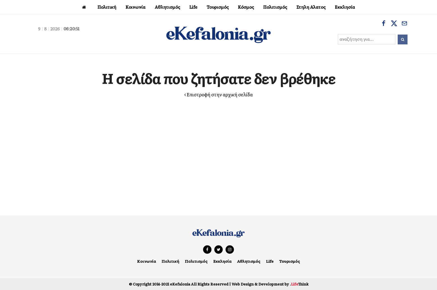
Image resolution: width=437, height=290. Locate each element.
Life (273, 261)
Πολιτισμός (194, 261)
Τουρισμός (293, 261)
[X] (394, 24)
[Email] (404, 24)
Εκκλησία (222, 261)
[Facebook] (384, 24)
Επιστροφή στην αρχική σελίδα (218, 94)
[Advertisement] (218, 151)
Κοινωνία (143, 261)
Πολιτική (167, 261)
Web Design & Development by (270, 283)
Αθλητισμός (250, 261)
